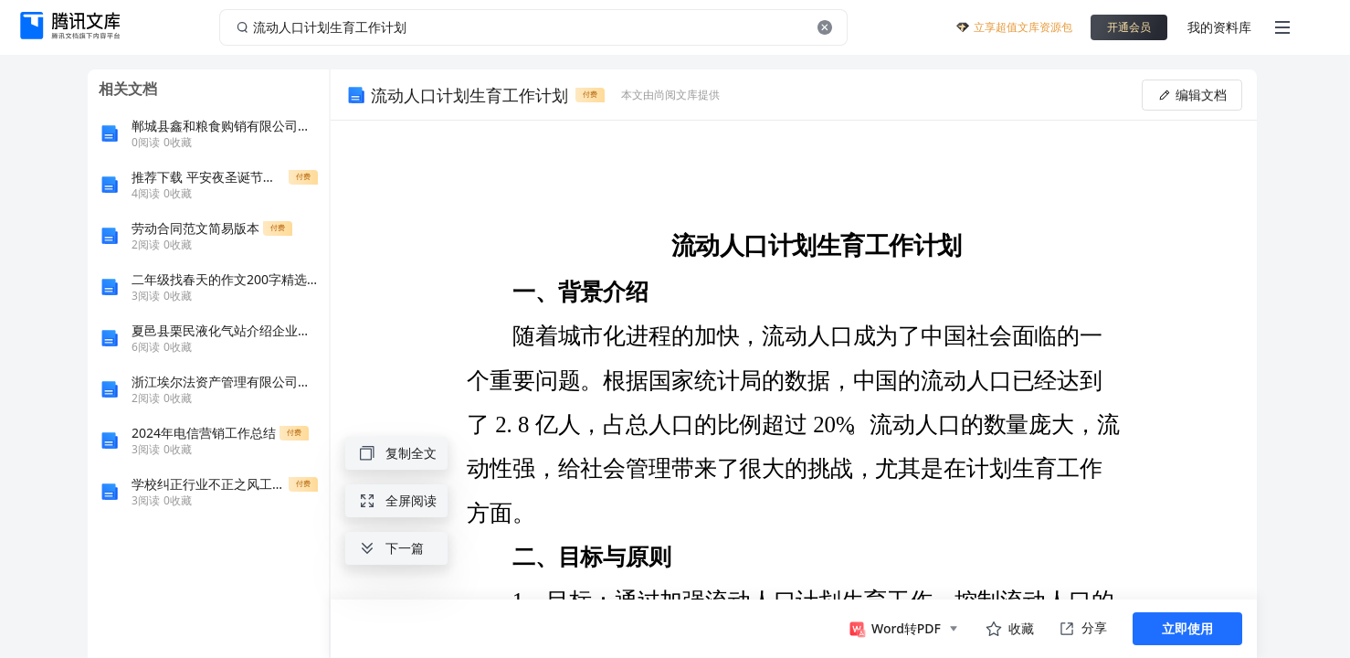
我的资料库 (1219, 27)
